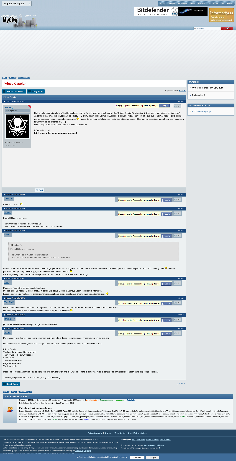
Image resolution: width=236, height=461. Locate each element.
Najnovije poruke (95, 433)
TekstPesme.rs (165, 439)
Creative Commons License (154, 445)
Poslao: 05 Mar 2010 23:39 (15, 101)
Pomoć (230, 3)
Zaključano (37, 91)
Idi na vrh (182, 384)
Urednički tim (120, 433)
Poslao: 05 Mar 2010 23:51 (15, 194)
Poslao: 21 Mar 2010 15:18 (15, 328)
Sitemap (108, 433)
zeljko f (7, 212)
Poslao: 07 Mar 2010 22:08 (15, 315)
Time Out (8, 199)
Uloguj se (171, 3)
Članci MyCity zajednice (137, 433)
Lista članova (213, 3)
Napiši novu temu (15, 91)
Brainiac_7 (9, 319)
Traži (222, 3)
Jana (6, 282)
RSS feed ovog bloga (201, 154)
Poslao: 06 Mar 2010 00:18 (15, 231)
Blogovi (192, 3)
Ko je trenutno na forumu (18, 396)
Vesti (133, 439)
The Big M (9, 302)
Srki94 (8, 107)
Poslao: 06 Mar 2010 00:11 (15, 208)
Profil (41, 190)
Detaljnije (131, 400)
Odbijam (152, 457)
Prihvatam (137, 457)
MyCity (162, 3)
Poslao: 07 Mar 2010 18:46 (15, 298)
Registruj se (182, 3)
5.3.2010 (182, 90)
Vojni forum (140, 439)
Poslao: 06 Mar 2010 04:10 (15, 278)
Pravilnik (201, 3)
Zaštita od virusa (152, 439)
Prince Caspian (24, 78)
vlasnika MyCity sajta (83, 451)
